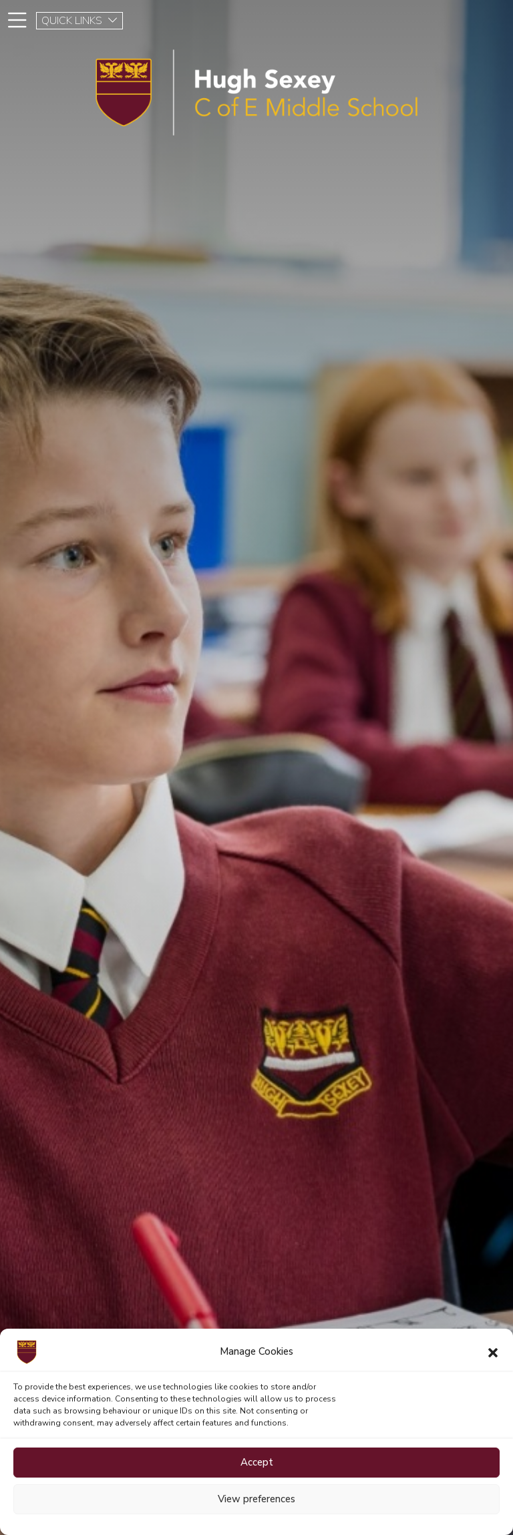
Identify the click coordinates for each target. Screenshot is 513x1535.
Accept (256, 1462)
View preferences (256, 1499)
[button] (493, 1352)
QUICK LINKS (79, 20)
